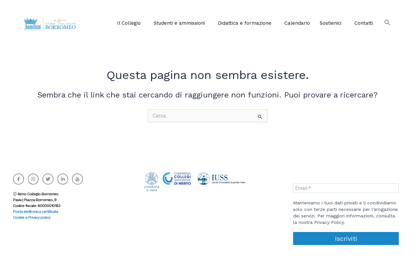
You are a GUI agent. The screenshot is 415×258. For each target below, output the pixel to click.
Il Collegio (129, 23)
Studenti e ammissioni (179, 23)
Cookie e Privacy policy (31, 217)
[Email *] (346, 188)
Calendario (297, 23)
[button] (384, 20)
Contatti (363, 23)
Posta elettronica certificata (35, 211)
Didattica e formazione (244, 23)
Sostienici (330, 23)
